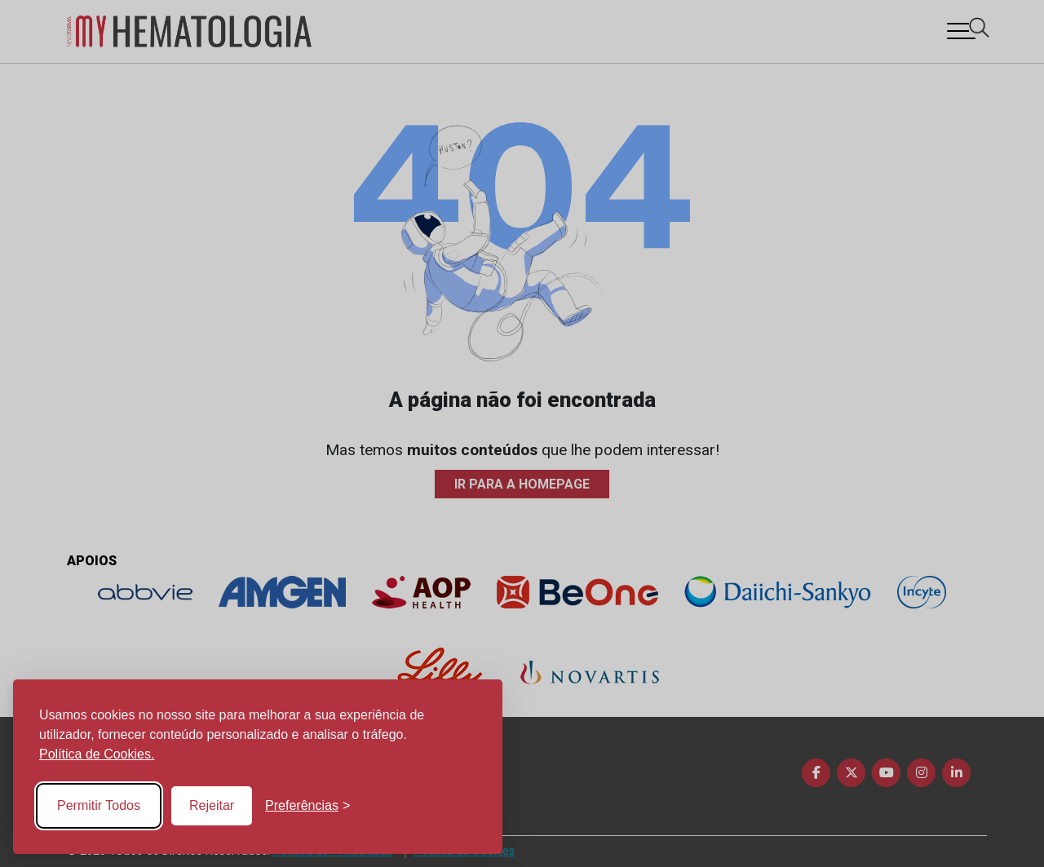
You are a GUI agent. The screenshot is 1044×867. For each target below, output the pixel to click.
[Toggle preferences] (307, 806)
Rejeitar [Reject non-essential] (211, 805)
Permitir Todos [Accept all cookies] (98, 805)
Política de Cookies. (96, 754)
